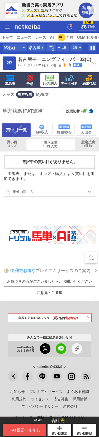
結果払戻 (89, 80)
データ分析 (69, 80)
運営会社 (70, 406)
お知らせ (17, 392)
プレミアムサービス (46, 392)
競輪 (88, 25)
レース (40, 37)
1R (64, 48)
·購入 (50, 80)
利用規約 (19, 399)
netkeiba (27, 27)
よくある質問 (78, 392)
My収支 (42, 94)
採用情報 (80, 399)
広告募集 (61, 399)
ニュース (24, 37)
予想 (69, 37)
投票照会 (64, 129)
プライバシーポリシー (39, 406)
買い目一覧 (16, 129)
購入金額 (51, 144)
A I (52, 37)
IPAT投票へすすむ (24, 430)
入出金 (86, 129)
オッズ (8, 94)
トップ (7, 37)
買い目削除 (84, 431)
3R (75, 48)
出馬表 (10, 80)
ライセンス (40, 399)
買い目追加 (59, 430)
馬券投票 (25, 94)
